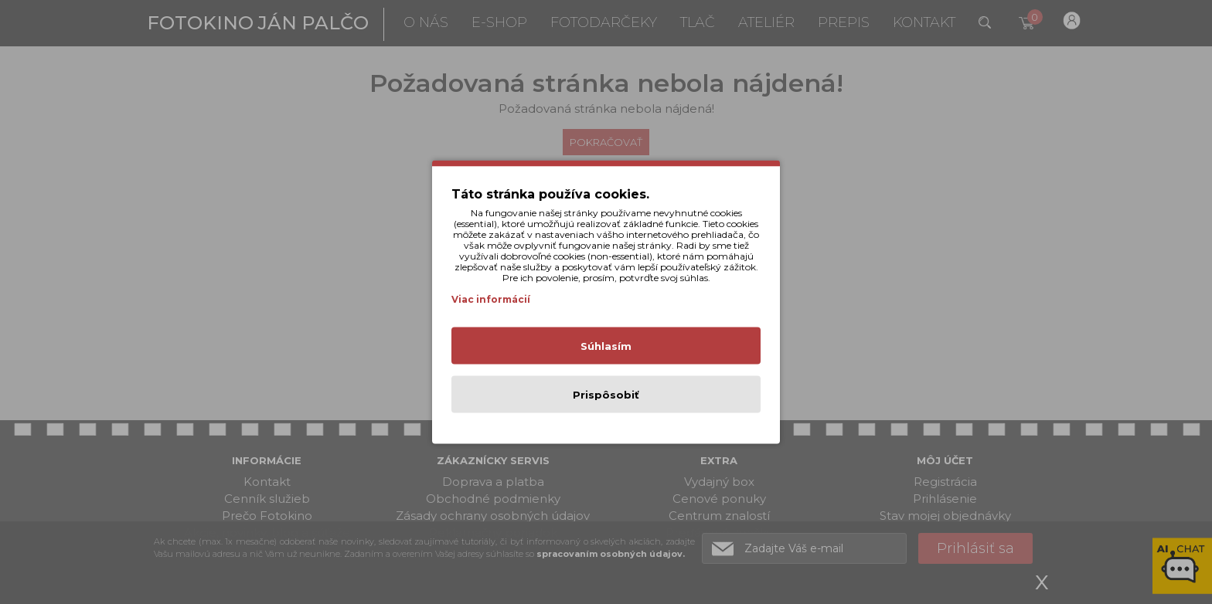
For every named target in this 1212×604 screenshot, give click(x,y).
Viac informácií (490, 299)
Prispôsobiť (606, 395)
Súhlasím (606, 346)
